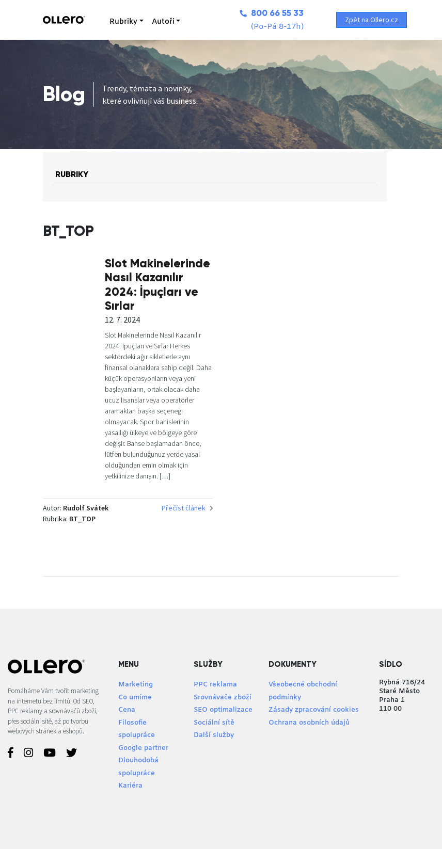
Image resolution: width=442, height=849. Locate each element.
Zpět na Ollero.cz (371, 19)
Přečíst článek (187, 507)
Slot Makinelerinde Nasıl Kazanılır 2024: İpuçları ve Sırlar (157, 284)
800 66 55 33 (272, 13)
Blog (64, 94)
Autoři (163, 22)
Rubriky (123, 22)
